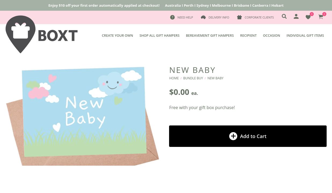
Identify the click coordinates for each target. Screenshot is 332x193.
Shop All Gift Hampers (160, 35)
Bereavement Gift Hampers (210, 35)
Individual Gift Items (305, 35)
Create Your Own (117, 35)
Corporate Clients (259, 17)
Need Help (185, 17)
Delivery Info (219, 17)
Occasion (271, 35)
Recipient (248, 35)
